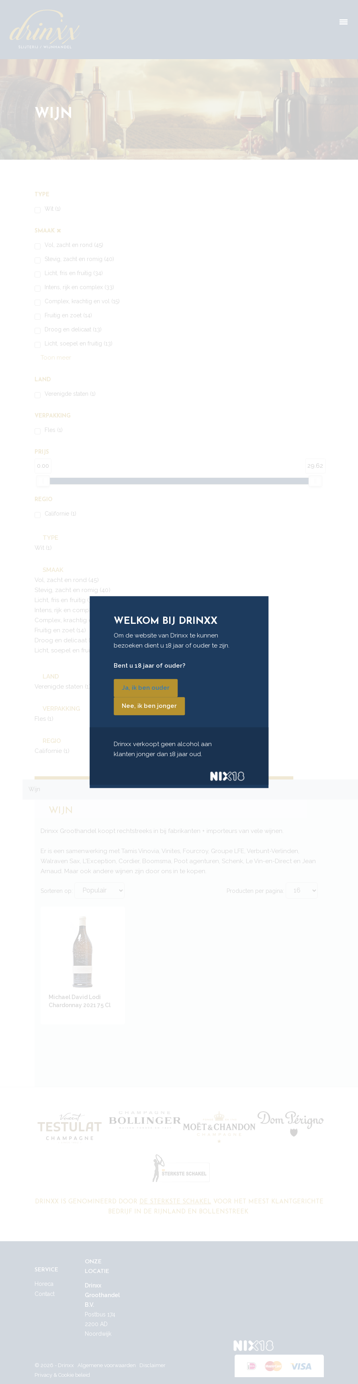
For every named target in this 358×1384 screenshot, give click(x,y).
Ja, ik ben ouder (146, 687)
